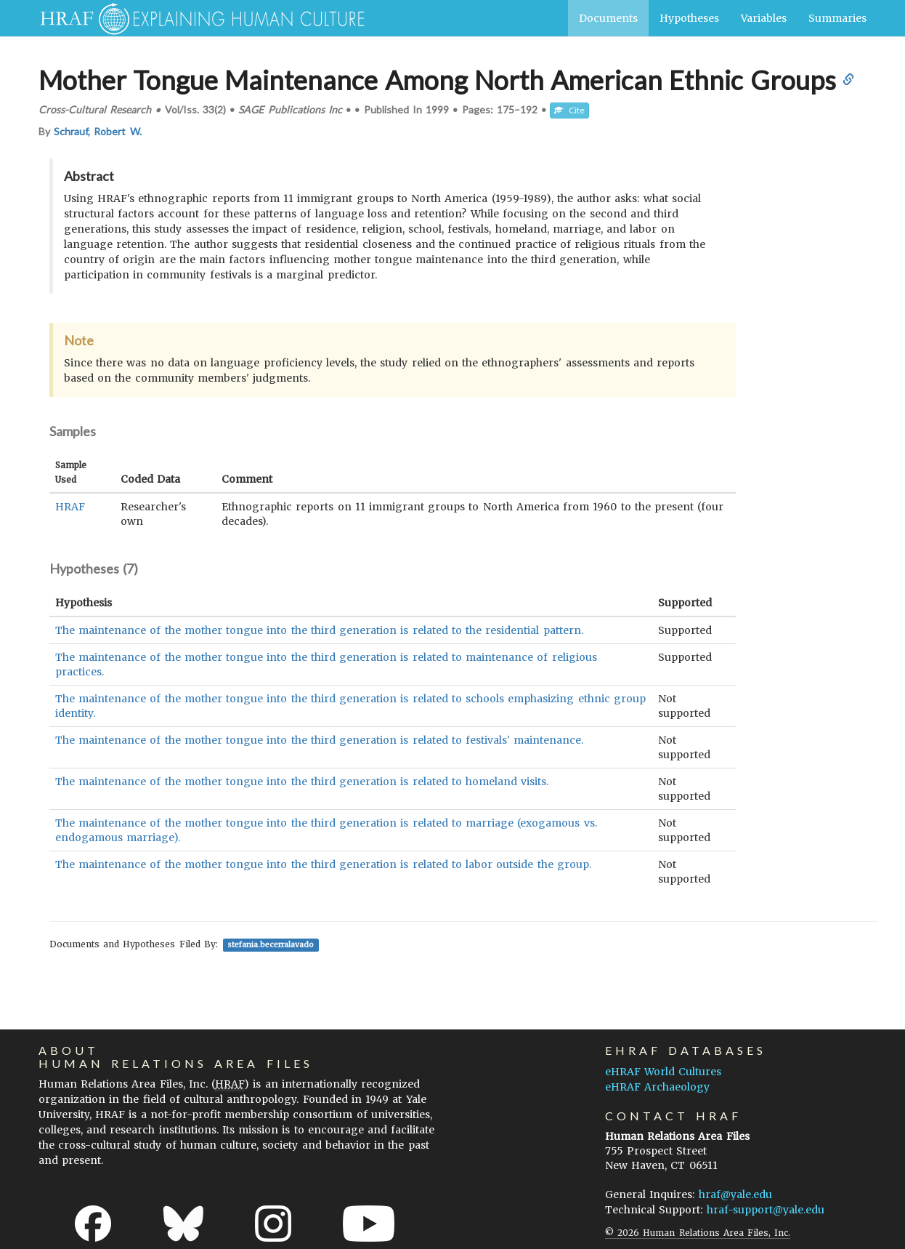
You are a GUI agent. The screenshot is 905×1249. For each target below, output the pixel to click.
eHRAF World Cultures (663, 1071)
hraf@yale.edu (735, 1194)
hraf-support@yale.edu (765, 1209)
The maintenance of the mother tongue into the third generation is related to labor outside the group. (323, 864)
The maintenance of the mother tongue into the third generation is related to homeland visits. (301, 781)
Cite (569, 110)
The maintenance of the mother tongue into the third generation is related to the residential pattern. (319, 630)
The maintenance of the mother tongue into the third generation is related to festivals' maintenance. (319, 740)
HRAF (70, 506)
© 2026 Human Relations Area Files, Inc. (697, 1232)
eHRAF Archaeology (657, 1086)
